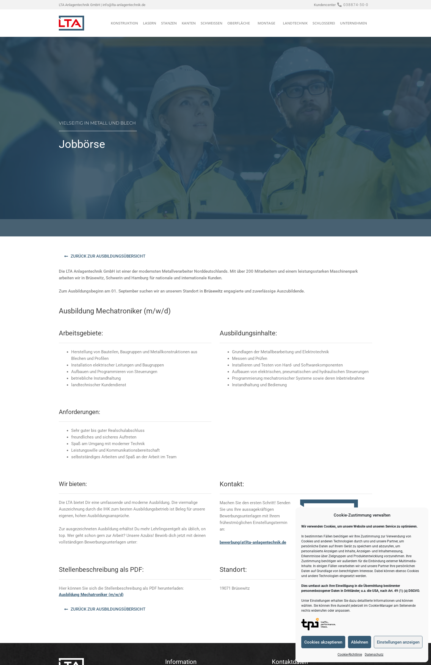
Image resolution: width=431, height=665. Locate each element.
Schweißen (211, 23)
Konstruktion (124, 23)
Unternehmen (355, 23)
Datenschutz (374, 654)
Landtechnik (295, 23)
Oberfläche (240, 23)
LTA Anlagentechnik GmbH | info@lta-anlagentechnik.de (102, 5)
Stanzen (169, 23)
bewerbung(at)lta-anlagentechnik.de (253, 542)
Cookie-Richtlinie (350, 654)
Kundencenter (325, 5)
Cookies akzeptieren (323, 642)
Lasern (149, 23)
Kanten (189, 23)
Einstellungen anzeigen (398, 642)
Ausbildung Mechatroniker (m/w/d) (91, 594)
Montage (268, 23)
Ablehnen (359, 642)
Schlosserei (324, 23)
